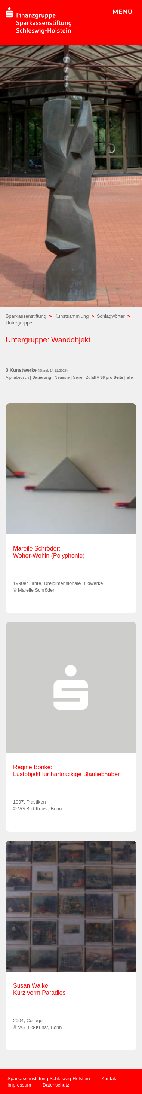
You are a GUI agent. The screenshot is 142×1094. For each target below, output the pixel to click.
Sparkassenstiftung (26, 316)
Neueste (62, 377)
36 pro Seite (111, 377)
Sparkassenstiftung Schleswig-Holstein (48, 1078)
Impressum (19, 1085)
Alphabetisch (17, 377)
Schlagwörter (111, 316)
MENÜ (122, 11)
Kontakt (109, 1078)
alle (130, 377)
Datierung (41, 377)
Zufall (91, 377)
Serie (77, 377)
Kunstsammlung (72, 316)
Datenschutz (56, 1085)
